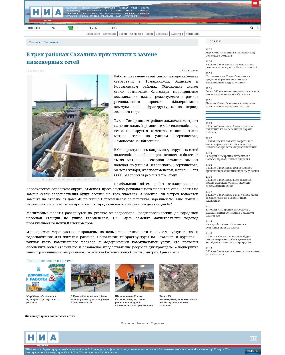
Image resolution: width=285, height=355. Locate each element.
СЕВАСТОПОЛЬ (130, 16)
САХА (118, 16)
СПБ (84, 13)
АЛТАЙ (109, 11)
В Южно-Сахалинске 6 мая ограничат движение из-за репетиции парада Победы (230, 129)
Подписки (157, 323)
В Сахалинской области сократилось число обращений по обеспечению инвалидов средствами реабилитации (231, 144)
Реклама (142, 323)
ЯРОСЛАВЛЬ (109, 8)
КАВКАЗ (96, 8)
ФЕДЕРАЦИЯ (71, 8)
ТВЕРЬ (134, 8)
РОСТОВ (145, 8)
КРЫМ (119, 11)
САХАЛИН (144, 16)
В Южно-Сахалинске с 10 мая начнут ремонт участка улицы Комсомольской (231, 66)
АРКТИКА (123, 8)
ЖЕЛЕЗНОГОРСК (113, 13)
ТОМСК (129, 11)
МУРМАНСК (71, 16)
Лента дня (192, 33)
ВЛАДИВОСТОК (95, 13)
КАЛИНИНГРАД (72, 11)
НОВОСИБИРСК (94, 11)
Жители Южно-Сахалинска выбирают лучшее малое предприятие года (230, 105)
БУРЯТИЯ (94, 16)
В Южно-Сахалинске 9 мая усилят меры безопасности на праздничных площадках (232, 197)
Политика (109, 33)
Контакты (127, 323)
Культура (177, 33)
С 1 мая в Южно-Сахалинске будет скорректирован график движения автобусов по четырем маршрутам (229, 239)
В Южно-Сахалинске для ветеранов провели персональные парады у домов (232, 169)
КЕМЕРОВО (144, 11)
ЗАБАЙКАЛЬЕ (107, 16)
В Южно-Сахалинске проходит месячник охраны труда (232, 253)
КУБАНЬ (85, 8)
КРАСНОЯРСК (71, 13)
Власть (123, 33)
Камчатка (143, 13)
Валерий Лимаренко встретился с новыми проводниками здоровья (228, 158)
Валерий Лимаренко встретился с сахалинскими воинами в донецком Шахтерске (230, 212)
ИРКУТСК (83, 16)
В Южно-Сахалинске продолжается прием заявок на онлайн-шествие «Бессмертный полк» (229, 182)
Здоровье (162, 33)
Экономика (93, 33)
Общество (136, 33)
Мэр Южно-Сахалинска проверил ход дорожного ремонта (230, 54)
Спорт (149, 33)
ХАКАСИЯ (129, 13)
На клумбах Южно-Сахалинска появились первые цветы (226, 226)
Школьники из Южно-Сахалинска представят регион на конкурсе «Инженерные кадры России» (228, 79)
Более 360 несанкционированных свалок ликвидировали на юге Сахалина (233, 93)
